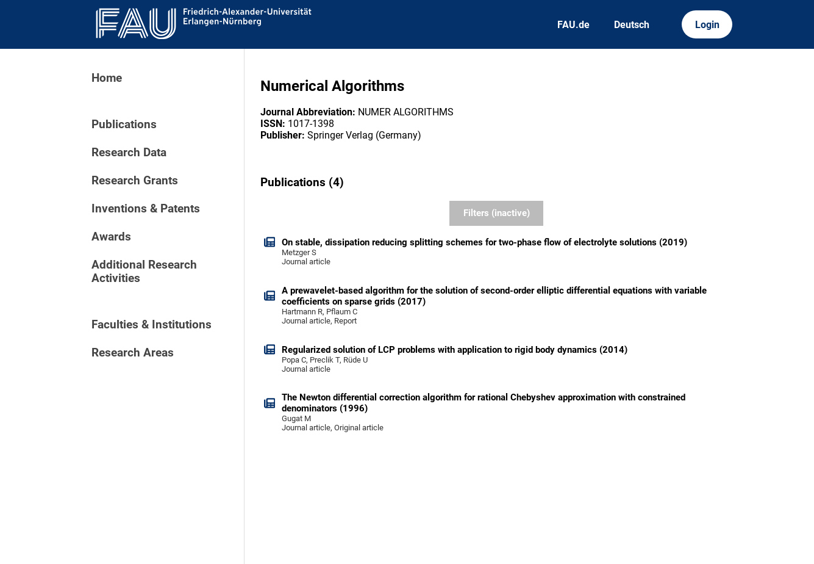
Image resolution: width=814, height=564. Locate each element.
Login (707, 25)
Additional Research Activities (144, 271)
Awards (111, 237)
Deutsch (631, 25)
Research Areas (132, 353)
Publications (124, 124)
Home (106, 78)
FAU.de (573, 25)
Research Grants (134, 180)
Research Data (128, 152)
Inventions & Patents (145, 208)
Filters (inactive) (496, 213)
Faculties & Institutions (151, 324)
